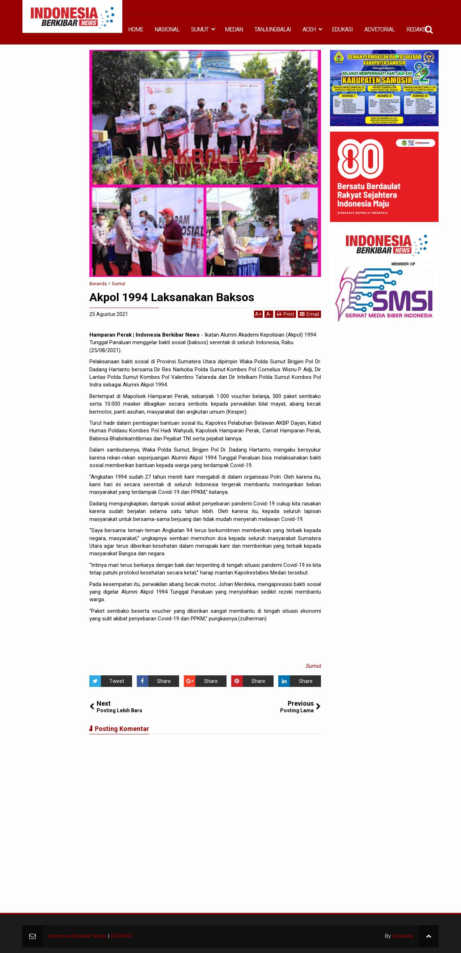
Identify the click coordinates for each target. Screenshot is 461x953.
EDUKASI (342, 29)
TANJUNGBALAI (272, 29)
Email (309, 314)
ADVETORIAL (379, 29)
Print (285, 314)
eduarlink (402, 936)
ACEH (309, 29)
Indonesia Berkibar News (77, 936)
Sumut (313, 666)
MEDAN (234, 29)
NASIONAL (167, 29)
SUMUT (199, 29)
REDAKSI (416, 29)
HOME (135, 29)
